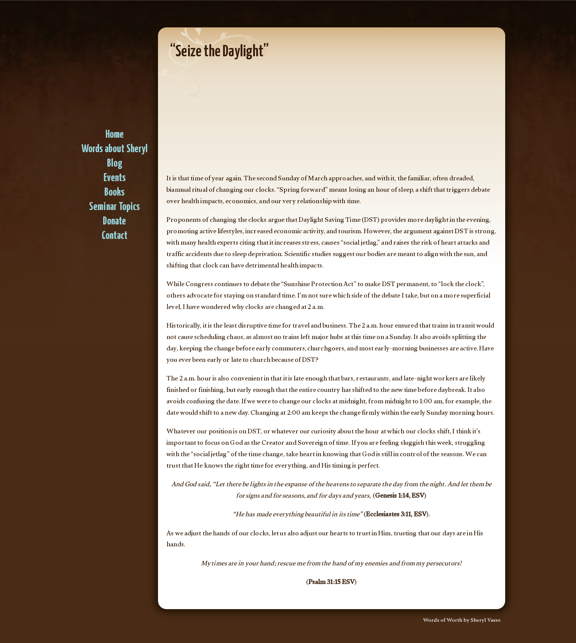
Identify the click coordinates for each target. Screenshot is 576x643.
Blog (114, 164)
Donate (114, 221)
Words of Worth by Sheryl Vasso (462, 621)
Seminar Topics (114, 207)
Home (114, 135)
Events (115, 178)
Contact (115, 236)
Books (114, 193)
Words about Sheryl (114, 149)
